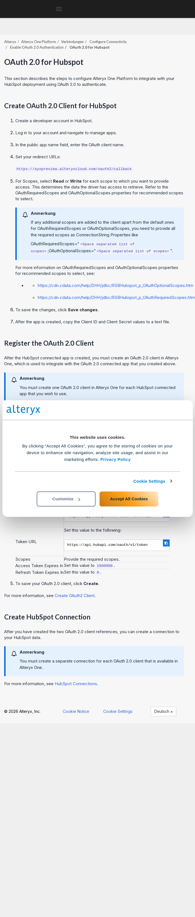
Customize (66, 498)
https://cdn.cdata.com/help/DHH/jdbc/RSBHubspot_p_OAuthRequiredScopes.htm (116, 297)
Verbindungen (72, 41)
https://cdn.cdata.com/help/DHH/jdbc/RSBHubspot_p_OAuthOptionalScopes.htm (115, 285)
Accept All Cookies (129, 498)
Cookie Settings (149, 481)
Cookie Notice (76, 711)
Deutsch (163, 711)
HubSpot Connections (76, 683)
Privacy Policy (115, 459)
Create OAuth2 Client (75, 595)
